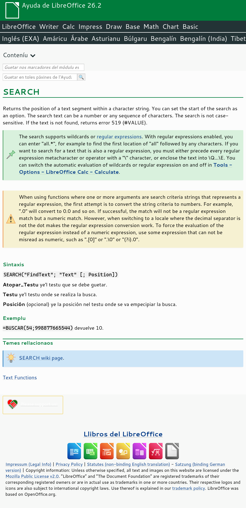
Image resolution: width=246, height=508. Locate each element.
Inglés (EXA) (20, 38)
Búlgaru (135, 38)
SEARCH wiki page (41, 357)
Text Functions (20, 377)
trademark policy (188, 488)
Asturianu (105, 38)
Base (132, 26)
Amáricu (55, 38)
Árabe (79, 38)
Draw (113, 26)
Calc (68, 26)
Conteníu (15, 55)
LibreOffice (19, 26)
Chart (170, 26)
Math (151, 26)
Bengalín (163, 38)
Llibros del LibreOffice (123, 434)
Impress (90, 26)
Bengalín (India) (203, 38)
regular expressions (119, 136)
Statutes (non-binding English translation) (128, 464)
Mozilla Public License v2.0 (32, 476)
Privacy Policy (69, 464)
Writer (48, 26)
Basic (190, 26)
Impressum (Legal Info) (28, 464)
